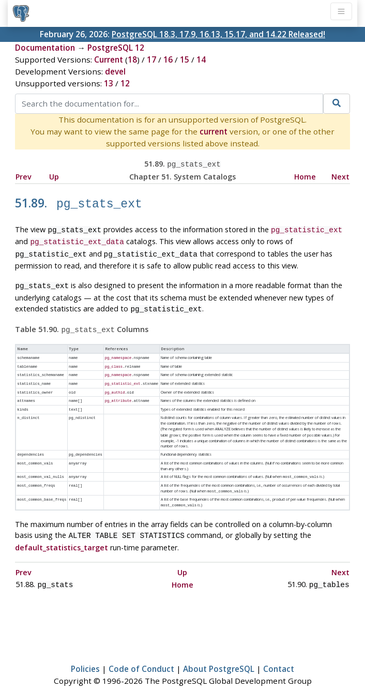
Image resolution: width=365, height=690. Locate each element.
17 (151, 59)
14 (201, 59)
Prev (24, 176)
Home (305, 176)
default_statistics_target (61, 531)
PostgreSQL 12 (115, 47)
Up (54, 176)
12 (125, 83)
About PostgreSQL (218, 652)
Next (340, 176)
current (213, 131)
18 (132, 59)
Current (108, 59)
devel (115, 71)
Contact (278, 652)
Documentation (45, 47)
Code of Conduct (141, 652)
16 (168, 59)
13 (108, 83)
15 (184, 59)
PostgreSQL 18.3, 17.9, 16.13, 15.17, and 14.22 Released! (218, 34)
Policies (85, 652)
